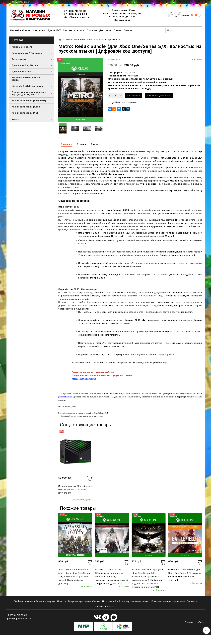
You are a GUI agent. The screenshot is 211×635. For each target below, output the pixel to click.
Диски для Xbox (21, 71)
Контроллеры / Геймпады (27, 53)
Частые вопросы (73, 30)
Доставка (105, 30)
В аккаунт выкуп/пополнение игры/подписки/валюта (29, 93)
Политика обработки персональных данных (126, 601)
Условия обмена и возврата (40, 601)
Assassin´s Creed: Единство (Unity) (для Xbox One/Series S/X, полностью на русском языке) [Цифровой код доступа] (74, 576)
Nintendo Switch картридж (27, 86)
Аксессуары (19, 59)
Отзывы (92, 30)
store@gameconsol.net (77, 17)
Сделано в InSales (195, 622)
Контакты (39, 30)
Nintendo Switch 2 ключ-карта (26, 79)
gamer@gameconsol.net (19, 618)
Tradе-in (18, 601)
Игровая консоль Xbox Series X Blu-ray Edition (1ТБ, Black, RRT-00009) (75, 490)
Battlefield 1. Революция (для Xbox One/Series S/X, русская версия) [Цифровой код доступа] (184, 575)
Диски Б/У (54, 30)
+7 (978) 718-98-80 (75, 11)
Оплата (128, 30)
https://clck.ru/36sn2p (84, 379)
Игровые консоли (22, 47)
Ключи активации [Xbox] (79, 39)
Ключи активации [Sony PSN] (29, 100)
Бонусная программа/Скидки (84, 601)
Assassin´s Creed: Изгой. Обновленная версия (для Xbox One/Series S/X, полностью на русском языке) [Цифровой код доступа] (111, 576)
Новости (61, 601)
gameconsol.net (65, 396)
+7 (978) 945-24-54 (75, 14)
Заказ (117, 30)
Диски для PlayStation (25, 65)
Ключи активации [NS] (25, 113)
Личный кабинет (20, 30)
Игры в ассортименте (108, 39)
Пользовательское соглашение (168, 601)
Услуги (15, 119)
